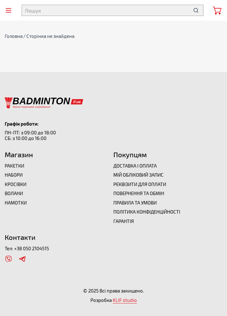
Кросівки (15, 184)
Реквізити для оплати (139, 184)
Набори (14, 175)
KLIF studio (125, 300)
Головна (14, 36)
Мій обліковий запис (138, 175)
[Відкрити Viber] (8, 259)
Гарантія (123, 221)
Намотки (16, 202)
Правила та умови (135, 202)
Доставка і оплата (135, 165)
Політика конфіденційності (146, 212)
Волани (14, 193)
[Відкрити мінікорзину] (217, 10)
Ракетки (14, 165)
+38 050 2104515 (31, 248)
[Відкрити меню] (8, 10)
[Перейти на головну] (44, 100)
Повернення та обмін (138, 193)
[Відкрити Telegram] (22, 259)
